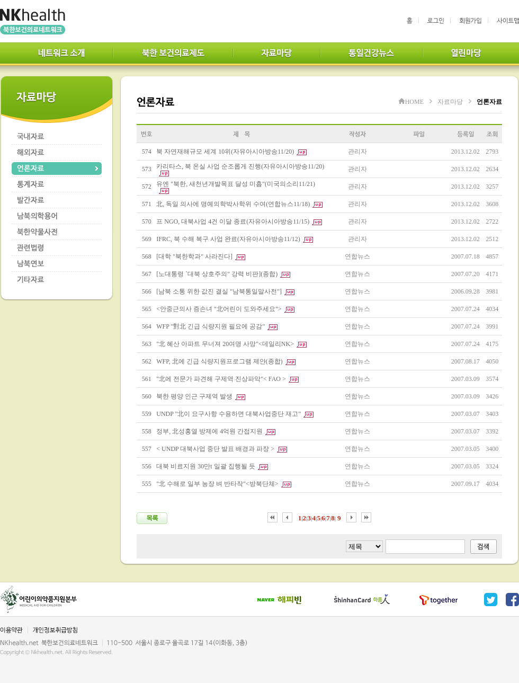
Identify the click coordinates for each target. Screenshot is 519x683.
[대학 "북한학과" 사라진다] (194, 256)
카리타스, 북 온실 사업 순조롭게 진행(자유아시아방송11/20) (240, 166)
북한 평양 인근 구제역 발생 (194, 396)
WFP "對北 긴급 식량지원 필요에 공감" (210, 326)
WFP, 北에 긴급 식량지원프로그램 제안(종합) (219, 361)
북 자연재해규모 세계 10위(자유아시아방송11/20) (225, 151)
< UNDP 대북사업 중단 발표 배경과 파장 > (215, 449)
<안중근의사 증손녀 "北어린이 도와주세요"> (218, 309)
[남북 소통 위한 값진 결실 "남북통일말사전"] (219, 291)
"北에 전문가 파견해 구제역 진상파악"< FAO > (220, 379)
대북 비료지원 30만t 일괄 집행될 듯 (205, 466)
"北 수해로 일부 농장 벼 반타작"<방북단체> (217, 483)
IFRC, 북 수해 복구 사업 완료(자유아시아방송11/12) (228, 239)
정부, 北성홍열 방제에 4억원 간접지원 (209, 431)
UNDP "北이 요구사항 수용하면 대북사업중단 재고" (228, 414)
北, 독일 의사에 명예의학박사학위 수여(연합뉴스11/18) (233, 204)
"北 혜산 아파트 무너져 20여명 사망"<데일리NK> (225, 344)
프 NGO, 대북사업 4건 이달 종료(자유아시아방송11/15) (232, 221)
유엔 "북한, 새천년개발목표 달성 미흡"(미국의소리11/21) (235, 184)
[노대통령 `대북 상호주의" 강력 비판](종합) (217, 274)
